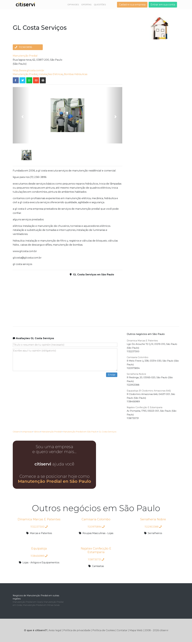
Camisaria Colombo (137, 357)
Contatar (122, 630)
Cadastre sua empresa (132, 4)
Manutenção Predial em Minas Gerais (41, 605)
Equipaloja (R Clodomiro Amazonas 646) (149, 390)
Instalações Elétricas (51, 74)
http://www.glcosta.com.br (28, 70)
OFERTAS (86, 4)
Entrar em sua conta (163, 4)
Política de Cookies (103, 630)
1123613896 (23, 47)
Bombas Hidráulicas (75, 74)
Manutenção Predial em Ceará (28, 601)
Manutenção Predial (25, 55)
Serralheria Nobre (136, 374)
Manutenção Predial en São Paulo (54, 481)
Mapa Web (135, 630)
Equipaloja (39, 548)
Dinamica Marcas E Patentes (142, 340)
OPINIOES (73, 4)
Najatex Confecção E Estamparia (144, 407)
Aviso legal (55, 630)
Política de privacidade (76, 630)
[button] (21, 115)
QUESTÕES (100, 4)
